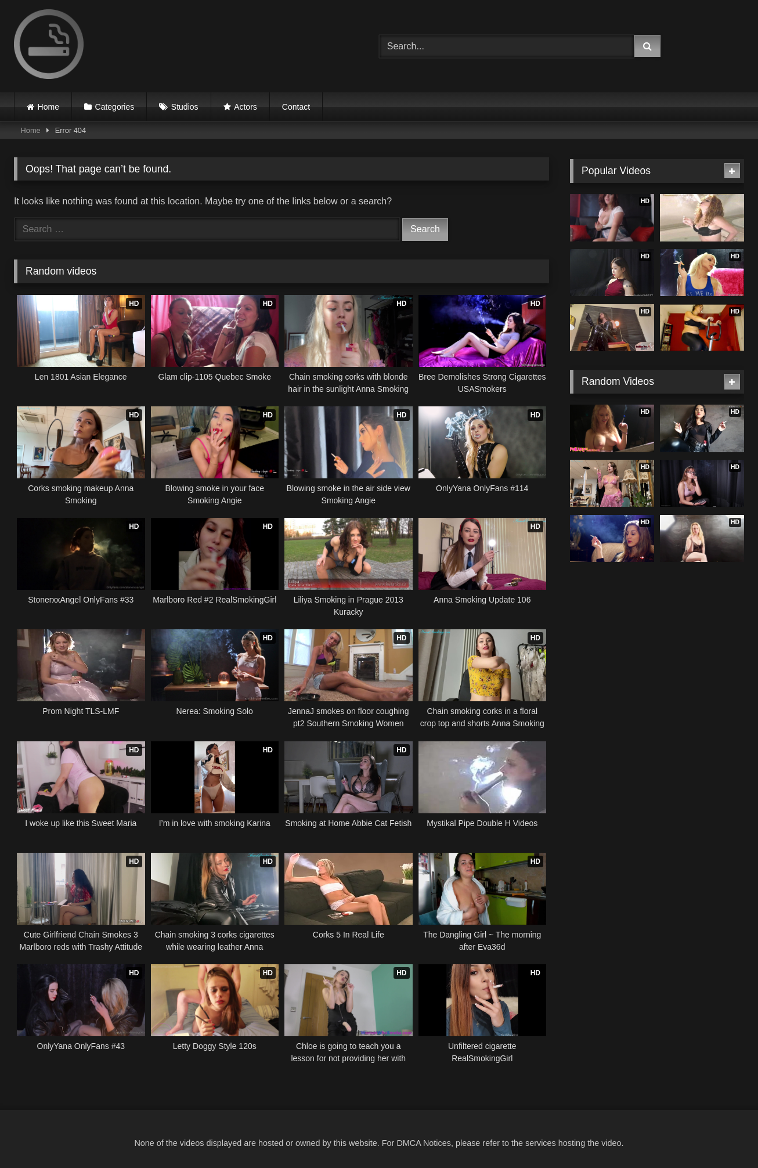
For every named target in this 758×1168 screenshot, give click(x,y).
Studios (184, 106)
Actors (245, 106)
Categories (115, 106)
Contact (296, 106)
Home (48, 106)
